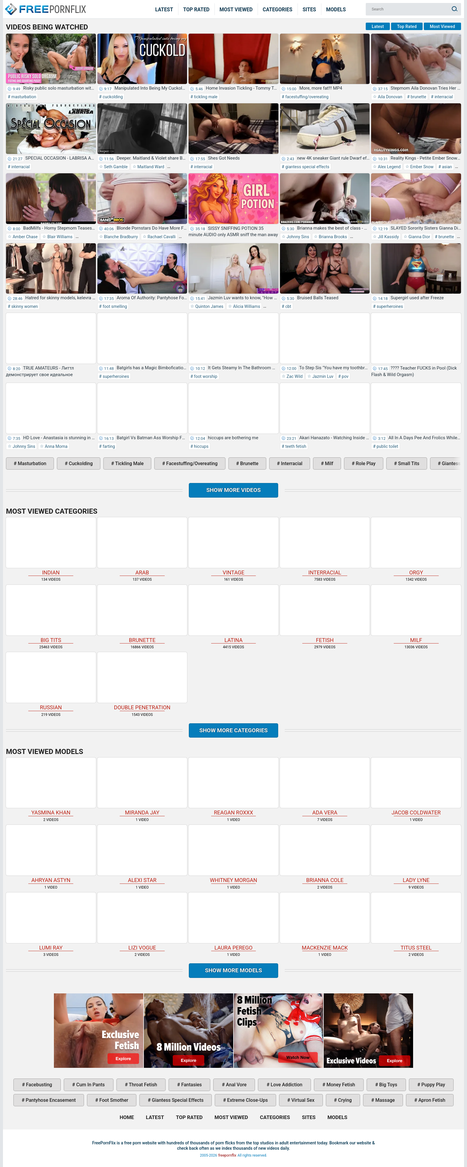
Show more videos (233, 490)
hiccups (200, 446)
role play (365, 463)
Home (45, 5)
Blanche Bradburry (120, 236)
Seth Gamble (115, 166)
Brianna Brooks (332, 236)
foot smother (113, 1100)
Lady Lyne (416, 854)
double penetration (142, 681)
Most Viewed (236, 9)
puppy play (432, 1084)
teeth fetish (295, 446)
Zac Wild (294, 376)
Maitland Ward (150, 166)
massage (384, 1100)
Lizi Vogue (142, 921)
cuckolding (112, 96)
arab (142, 546)
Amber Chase (25, 236)
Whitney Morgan (233, 854)
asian (446, 166)
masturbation (23, 96)
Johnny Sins (297, 236)
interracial (443, 96)
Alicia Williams (246, 306)
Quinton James (208, 306)
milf (328, 463)
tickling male (205, 96)
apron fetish (431, 1100)
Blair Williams (59, 236)
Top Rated (196, 9)
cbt (287, 306)
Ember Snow (421, 166)
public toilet (387, 446)
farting (108, 446)
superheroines (389, 306)
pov (344, 376)
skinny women (24, 306)
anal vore (236, 1084)
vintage (233, 546)
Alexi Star (142, 854)
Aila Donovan (389, 96)
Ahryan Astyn (51, 854)
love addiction (286, 1084)
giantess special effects (306, 166)
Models (336, 9)
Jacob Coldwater (416, 787)
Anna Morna (55, 446)
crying (344, 1100)
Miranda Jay (142, 787)
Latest (164, 9)
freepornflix (227, 1155)
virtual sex (302, 1100)
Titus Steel (416, 921)
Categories (277, 9)
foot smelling (114, 306)
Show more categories (233, 730)
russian (51, 681)
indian (51, 546)
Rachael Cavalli (161, 236)
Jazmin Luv (322, 376)
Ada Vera (325, 787)
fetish (325, 614)
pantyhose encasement (50, 1100)
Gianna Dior (418, 236)
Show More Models (233, 970)
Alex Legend (389, 166)
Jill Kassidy (388, 236)
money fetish (340, 1084)
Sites (309, 9)
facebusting (38, 1084)
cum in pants (90, 1084)
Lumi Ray (51, 921)
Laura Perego (233, 921)
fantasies (191, 1084)
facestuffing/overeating (306, 96)
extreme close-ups (247, 1100)
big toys (387, 1084)
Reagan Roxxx (233, 787)
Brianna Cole (325, 854)
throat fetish (142, 1084)
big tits (51, 614)
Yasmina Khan (51, 787)
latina (233, 614)
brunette (418, 96)
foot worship (205, 376)
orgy (416, 546)
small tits (408, 463)
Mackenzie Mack (325, 921)
